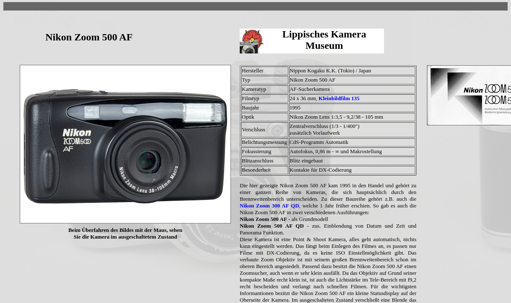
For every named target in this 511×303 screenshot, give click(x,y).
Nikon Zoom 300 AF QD (269, 205)
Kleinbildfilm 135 (339, 98)
